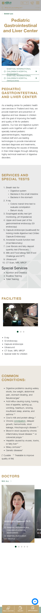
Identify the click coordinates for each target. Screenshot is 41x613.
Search (37, 8)
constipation (19, 421)
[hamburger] (37, 3)
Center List (8, 14)
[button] (20, 71)
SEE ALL (5, 481)
